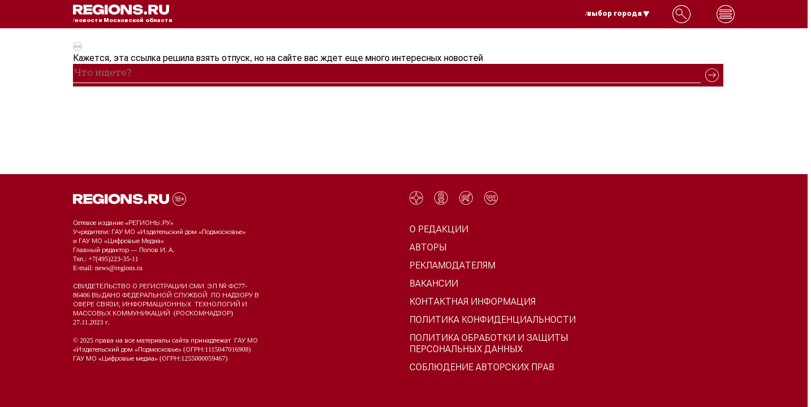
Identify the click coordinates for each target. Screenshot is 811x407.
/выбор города (617, 14)
